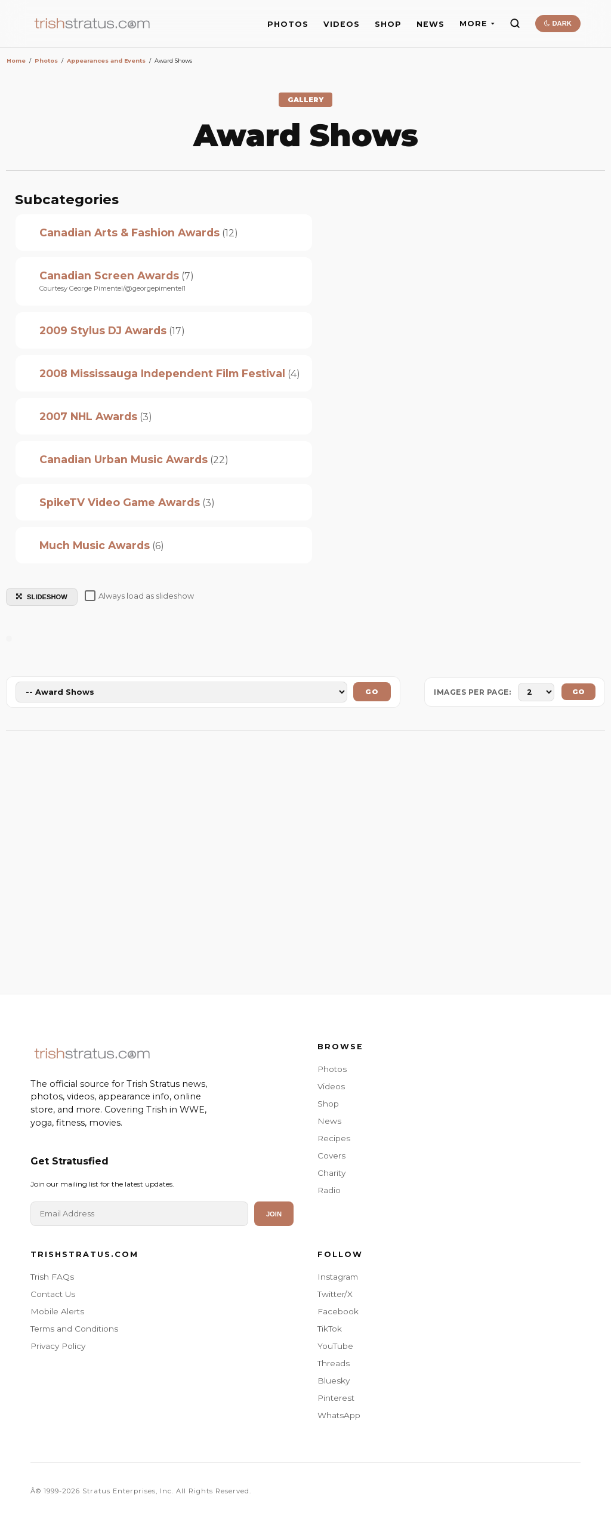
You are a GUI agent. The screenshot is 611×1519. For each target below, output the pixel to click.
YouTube (335, 1346)
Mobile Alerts (57, 1311)
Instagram (337, 1276)
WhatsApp (338, 1415)
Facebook (338, 1311)
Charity (331, 1173)
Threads (333, 1363)
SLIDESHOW (41, 596)
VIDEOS (341, 24)
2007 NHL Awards (88, 416)
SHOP (388, 24)
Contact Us (52, 1294)
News (329, 1121)
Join (274, 1214)
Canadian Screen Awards (109, 275)
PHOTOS (287, 24)
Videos (331, 1086)
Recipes (333, 1138)
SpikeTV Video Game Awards (119, 502)
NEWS (430, 24)
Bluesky (333, 1380)
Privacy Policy (57, 1346)
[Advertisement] (305, 856)
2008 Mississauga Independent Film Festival (162, 373)
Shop (328, 1103)
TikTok (329, 1328)
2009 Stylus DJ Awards (102, 330)
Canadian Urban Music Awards (123, 459)
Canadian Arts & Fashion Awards (129, 232)
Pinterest (335, 1398)
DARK (557, 23)
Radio (329, 1190)
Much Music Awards (94, 545)
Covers (331, 1155)
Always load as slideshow (139, 595)
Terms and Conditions (74, 1328)
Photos (332, 1069)
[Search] (515, 23)
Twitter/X (335, 1294)
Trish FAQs (52, 1276)
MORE (477, 23)
